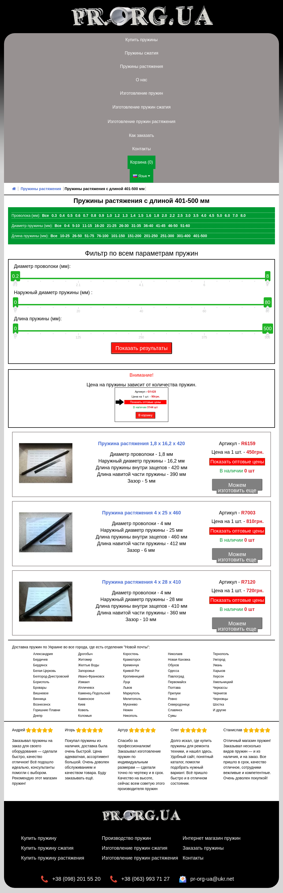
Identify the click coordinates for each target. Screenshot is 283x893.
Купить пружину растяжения (52, 857)
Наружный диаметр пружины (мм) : (53, 292)
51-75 (89, 235)
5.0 (219, 215)
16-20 (99, 225)
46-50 (173, 225)
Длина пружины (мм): (38, 318)
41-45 (161, 225)
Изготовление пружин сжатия (141, 107)
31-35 (136, 225)
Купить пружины (141, 39)
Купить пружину (39, 838)
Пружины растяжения (141, 66)
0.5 (69, 215)
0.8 (93, 215)
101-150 (118, 235)
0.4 (62, 215)
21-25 (112, 225)
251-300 (167, 235)
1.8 (156, 215)
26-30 (124, 225)
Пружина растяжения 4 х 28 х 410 (141, 581)
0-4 (66, 225)
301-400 (184, 235)
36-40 (148, 225)
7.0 (235, 215)
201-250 (151, 235)
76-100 (103, 235)
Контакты (141, 149)
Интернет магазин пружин (211, 838)
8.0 (242, 215)
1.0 (109, 215)
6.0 (227, 215)
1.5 (140, 215)
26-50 (77, 235)
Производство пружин (126, 838)
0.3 (54, 215)
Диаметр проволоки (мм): (42, 266)
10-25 (65, 235)
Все (45, 215)
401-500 (200, 235)
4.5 (211, 215)
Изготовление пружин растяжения (142, 121)
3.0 (188, 215)
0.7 (85, 215)
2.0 (164, 215)
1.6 (148, 215)
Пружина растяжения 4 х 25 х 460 (141, 512)
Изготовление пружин (141, 93)
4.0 (203, 215)
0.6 (77, 215)
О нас (141, 80)
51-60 (185, 225)
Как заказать (141, 135)
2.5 (180, 215)
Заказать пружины (203, 847)
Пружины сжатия (141, 53)
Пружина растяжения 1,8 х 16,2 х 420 (141, 443)
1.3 (125, 215)
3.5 (195, 215)
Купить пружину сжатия (47, 847)
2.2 (172, 215)
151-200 (134, 235)
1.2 (117, 215)
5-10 (76, 225)
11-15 (87, 225)
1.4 (132, 215)
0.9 (101, 215)
